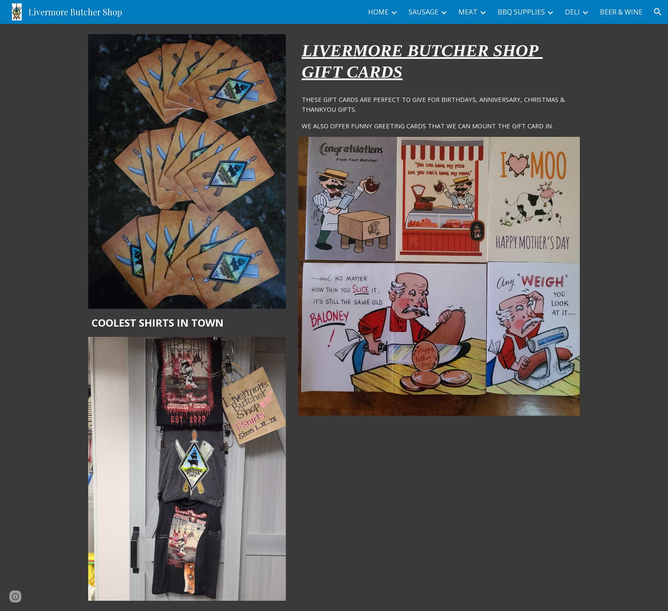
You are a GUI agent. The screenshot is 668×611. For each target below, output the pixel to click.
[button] (658, 12)
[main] (187, 323)
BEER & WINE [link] (621, 12)
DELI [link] (572, 12)
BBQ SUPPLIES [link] (521, 12)
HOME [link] (378, 12)
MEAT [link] (468, 12)
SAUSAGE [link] (423, 12)
